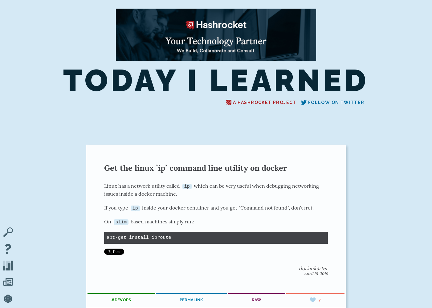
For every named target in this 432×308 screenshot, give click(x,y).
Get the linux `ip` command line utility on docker (195, 168)
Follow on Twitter (333, 102)
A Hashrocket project (261, 102)
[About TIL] (8, 250)
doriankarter (313, 268)
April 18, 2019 (316, 273)
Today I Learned (216, 81)
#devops (121, 300)
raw (256, 300)
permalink (191, 300)
